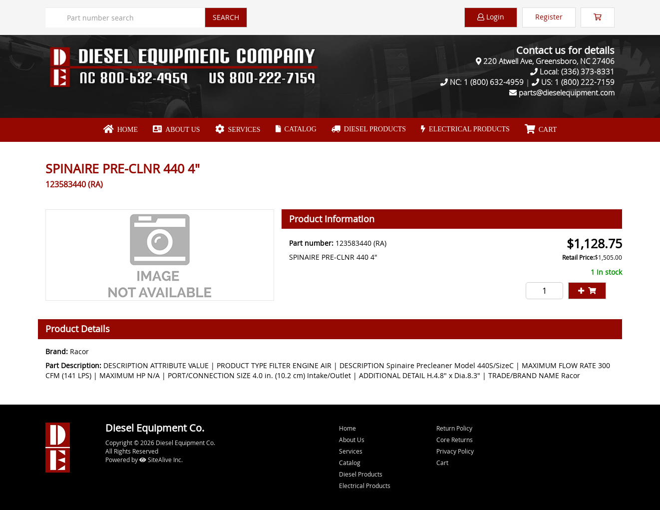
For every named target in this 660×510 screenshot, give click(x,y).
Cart (442, 463)
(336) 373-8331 (588, 71)
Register (549, 16)
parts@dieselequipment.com (567, 92)
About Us (176, 129)
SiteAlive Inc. (161, 460)
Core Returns (454, 440)
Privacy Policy (455, 451)
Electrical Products (465, 129)
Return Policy (454, 428)
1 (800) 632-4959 (494, 82)
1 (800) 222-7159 (585, 82)
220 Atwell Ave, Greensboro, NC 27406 (549, 61)
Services (238, 129)
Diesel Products (368, 129)
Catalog (296, 129)
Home (120, 129)
